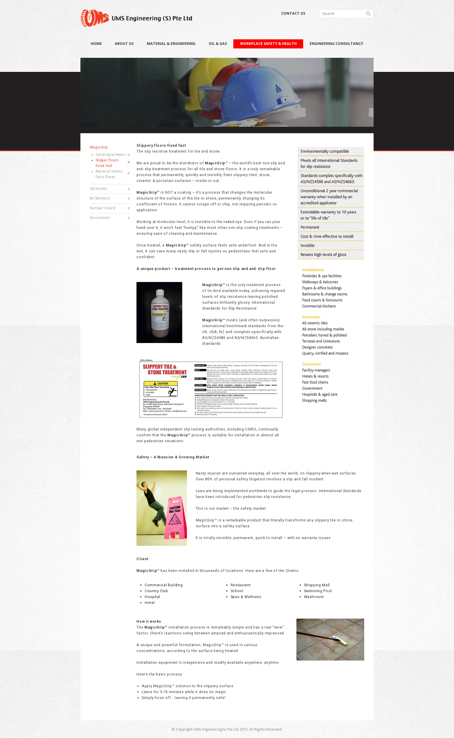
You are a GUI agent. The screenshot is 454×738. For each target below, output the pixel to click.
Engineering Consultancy (336, 43)
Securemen (100, 218)
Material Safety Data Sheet (109, 174)
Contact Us (293, 13)
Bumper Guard (102, 208)
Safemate (98, 189)
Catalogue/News (110, 155)
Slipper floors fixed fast (107, 163)
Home (96, 43)
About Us (124, 43)
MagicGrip (99, 147)
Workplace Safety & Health (268, 43)
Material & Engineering (171, 43)
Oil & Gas (218, 43)
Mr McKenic (100, 198)
